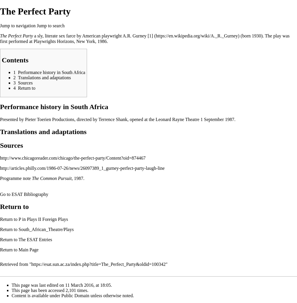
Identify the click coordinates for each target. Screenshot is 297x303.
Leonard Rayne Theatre (178, 119)
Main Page (29, 249)
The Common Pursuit (52, 178)
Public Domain (75, 295)
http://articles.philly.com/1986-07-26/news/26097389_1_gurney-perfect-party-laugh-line (82, 168)
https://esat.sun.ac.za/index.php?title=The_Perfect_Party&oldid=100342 (98, 264)
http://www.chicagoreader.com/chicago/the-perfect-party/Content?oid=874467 (73, 158)
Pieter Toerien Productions (49, 119)
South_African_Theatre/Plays (46, 229)
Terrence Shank (113, 119)
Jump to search (51, 25)
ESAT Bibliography (30, 194)
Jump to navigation (18, 25)
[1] (150, 35)
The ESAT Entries (35, 239)
